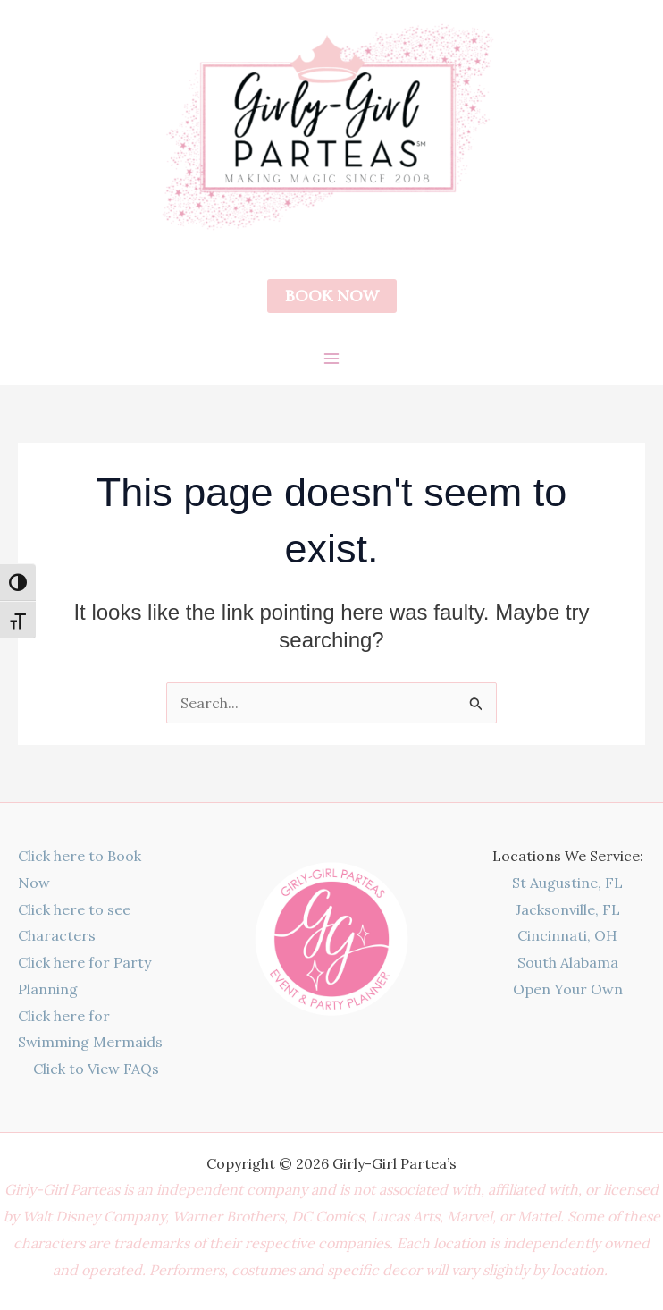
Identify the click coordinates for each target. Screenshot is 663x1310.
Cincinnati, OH (567, 935)
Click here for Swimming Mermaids (90, 1029)
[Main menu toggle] (331, 358)
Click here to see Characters (74, 922)
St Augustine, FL (567, 883)
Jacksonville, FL (568, 909)
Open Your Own (568, 989)
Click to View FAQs (96, 1069)
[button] (332, 296)
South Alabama (567, 962)
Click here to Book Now (79, 869)
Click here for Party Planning (84, 975)
